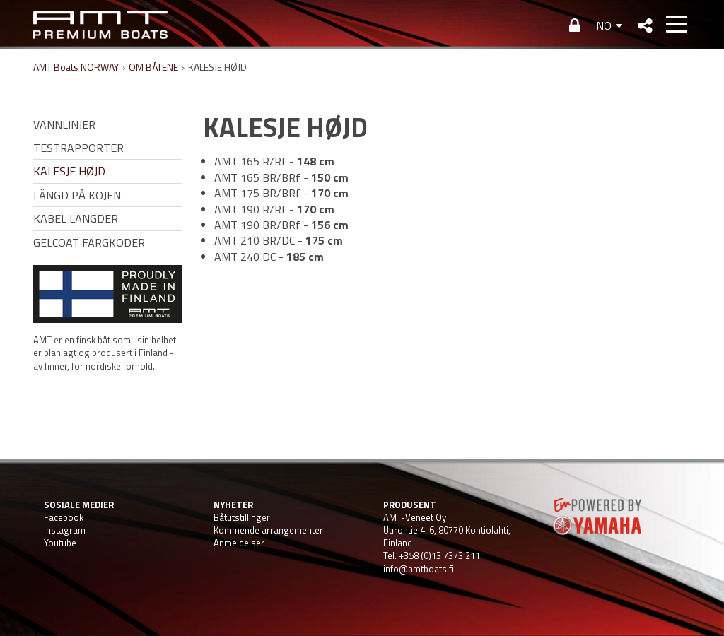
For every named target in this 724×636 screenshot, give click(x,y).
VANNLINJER (64, 124)
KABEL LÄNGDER (75, 218)
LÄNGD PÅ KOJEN (77, 195)
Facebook (63, 517)
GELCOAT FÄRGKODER (89, 242)
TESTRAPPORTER (78, 147)
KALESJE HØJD (69, 171)
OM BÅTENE (153, 66)
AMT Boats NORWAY (76, 66)
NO (604, 25)
